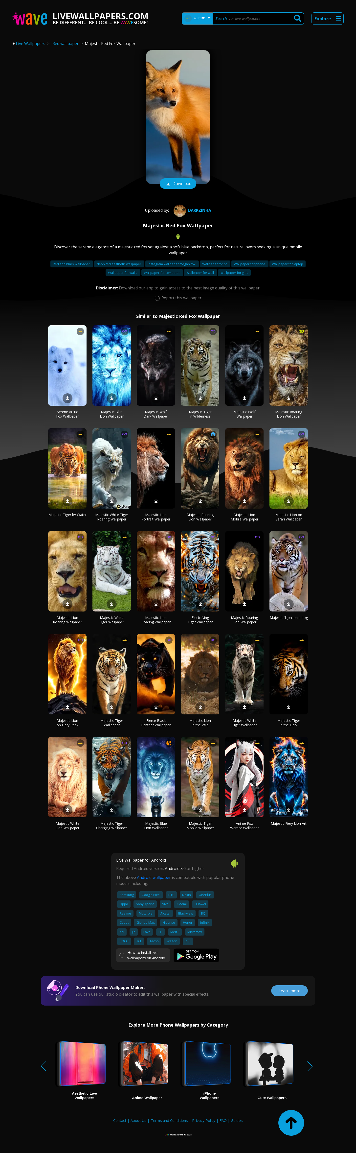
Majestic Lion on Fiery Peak (67, 722)
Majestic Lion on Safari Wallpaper (288, 516)
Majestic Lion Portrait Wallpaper (155, 516)
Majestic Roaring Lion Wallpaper (288, 414)
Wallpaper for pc (215, 264)
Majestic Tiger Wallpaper (111, 722)
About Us (138, 1120)
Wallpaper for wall (200, 272)
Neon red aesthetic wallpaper (119, 264)
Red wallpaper (65, 43)
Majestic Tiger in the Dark (288, 722)
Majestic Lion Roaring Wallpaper (67, 619)
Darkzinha (191, 210)
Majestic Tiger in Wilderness (200, 414)
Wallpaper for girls (234, 272)
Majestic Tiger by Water (67, 514)
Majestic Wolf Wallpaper (244, 414)
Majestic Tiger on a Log (289, 617)
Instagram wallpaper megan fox (172, 264)
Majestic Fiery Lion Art (289, 823)
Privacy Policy (203, 1120)
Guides (237, 1120)
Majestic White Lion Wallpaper (67, 825)
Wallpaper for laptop (287, 264)
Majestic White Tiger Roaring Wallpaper (111, 516)
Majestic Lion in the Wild (200, 722)
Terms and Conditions (169, 1120)
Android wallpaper (154, 877)
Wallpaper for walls (123, 272)
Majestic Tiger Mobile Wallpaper (200, 825)
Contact (119, 1120)
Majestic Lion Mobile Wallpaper (244, 516)
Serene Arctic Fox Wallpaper (67, 414)
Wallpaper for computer (162, 272)
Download (178, 184)
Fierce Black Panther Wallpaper (156, 722)
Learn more (289, 990)
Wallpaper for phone (250, 264)
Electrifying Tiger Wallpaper (200, 619)
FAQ (223, 1120)
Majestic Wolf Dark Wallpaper (156, 414)
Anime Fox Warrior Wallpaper (244, 825)
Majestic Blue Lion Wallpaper (112, 414)
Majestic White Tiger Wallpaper (111, 619)
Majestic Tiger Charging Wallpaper (111, 825)
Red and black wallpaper (72, 264)
